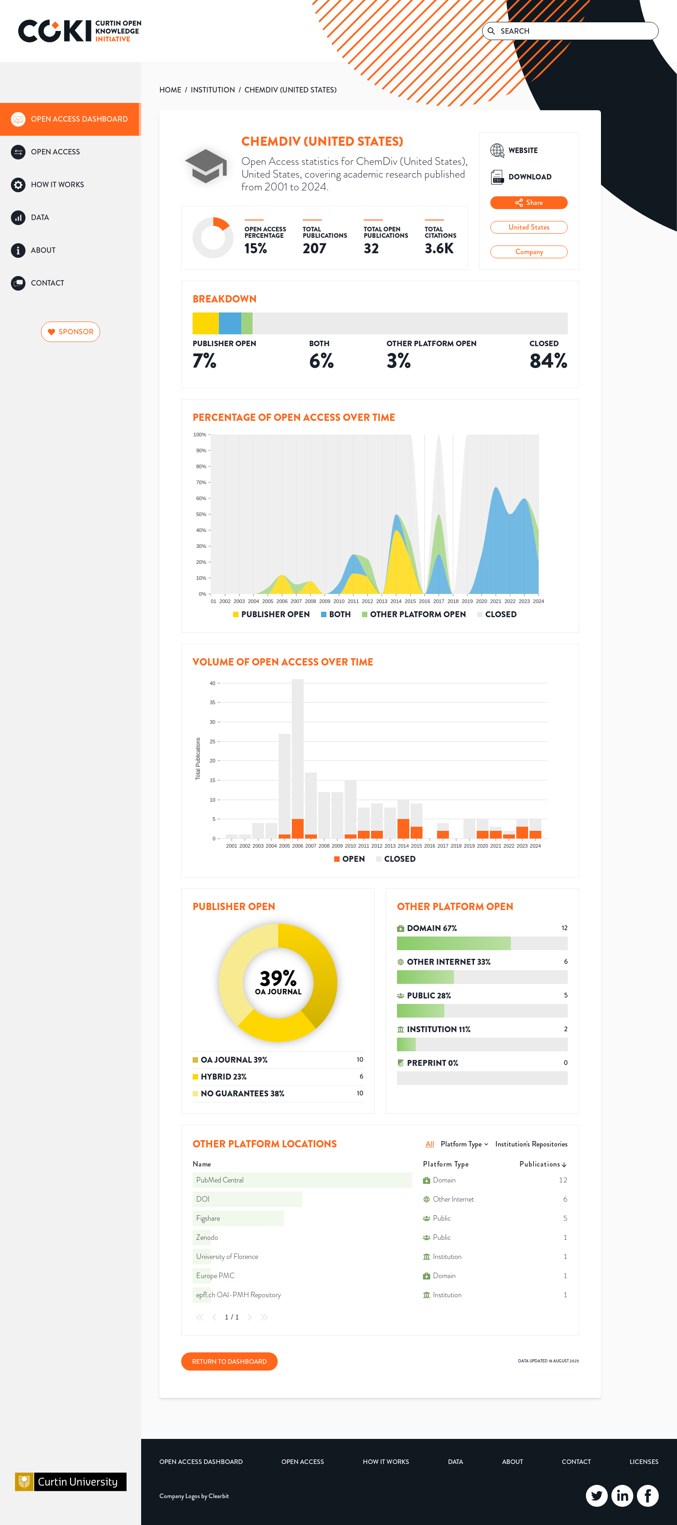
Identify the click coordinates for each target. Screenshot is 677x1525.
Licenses (644, 1461)
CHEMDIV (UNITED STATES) (290, 90)
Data (455, 1461)
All (430, 1144)
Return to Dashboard (229, 1361)
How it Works (386, 1461)
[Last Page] (264, 1317)
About (512, 1461)
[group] (70, 119)
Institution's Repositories (531, 1144)
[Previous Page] (214, 1317)
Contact (576, 1461)
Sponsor (71, 332)
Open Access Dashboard (201, 1461)
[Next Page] (249, 1317)
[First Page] (200, 1317)
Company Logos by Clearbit (194, 1495)
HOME (170, 90)
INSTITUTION (213, 90)
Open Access (302, 1461)
